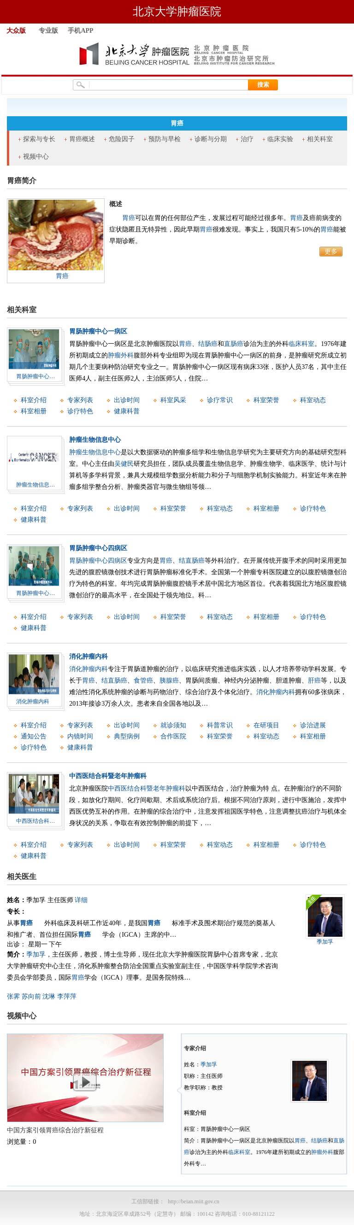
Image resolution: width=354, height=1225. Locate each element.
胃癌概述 (82, 139)
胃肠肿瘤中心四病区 (98, 548)
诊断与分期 (211, 139)
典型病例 (127, 736)
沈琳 (48, 996)
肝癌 (314, 680)
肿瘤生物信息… (35, 485)
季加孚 (36, 954)
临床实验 (280, 139)
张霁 (13, 996)
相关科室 (320, 139)
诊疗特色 (80, 411)
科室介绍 (34, 400)
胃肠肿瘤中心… (35, 376)
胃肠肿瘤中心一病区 (98, 331)
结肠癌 (208, 343)
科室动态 (313, 400)
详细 (81, 900)
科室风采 (173, 400)
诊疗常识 (220, 400)
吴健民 (124, 463)
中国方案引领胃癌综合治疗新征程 (55, 1130)
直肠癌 (233, 343)
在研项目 (266, 725)
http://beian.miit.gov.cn (193, 1201)
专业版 (48, 30)
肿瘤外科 (121, 355)
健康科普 (127, 411)
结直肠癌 (192, 560)
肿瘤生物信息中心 (95, 439)
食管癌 (143, 680)
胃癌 (62, 276)
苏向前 (31, 996)
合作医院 (173, 736)
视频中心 (36, 156)
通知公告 (34, 736)
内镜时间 (80, 736)
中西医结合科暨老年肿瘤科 (108, 776)
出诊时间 (127, 400)
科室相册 (34, 411)
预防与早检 (164, 139)
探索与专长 (39, 139)
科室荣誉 (266, 400)
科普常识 (220, 725)
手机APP (80, 30)
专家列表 (80, 400)
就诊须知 (173, 725)
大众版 (16, 30)
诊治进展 (313, 725)
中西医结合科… (35, 821)
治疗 (247, 139)
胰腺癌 (169, 680)
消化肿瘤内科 (32, 701)
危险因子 (122, 139)
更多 (330, 251)
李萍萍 (67, 996)
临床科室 (301, 343)
